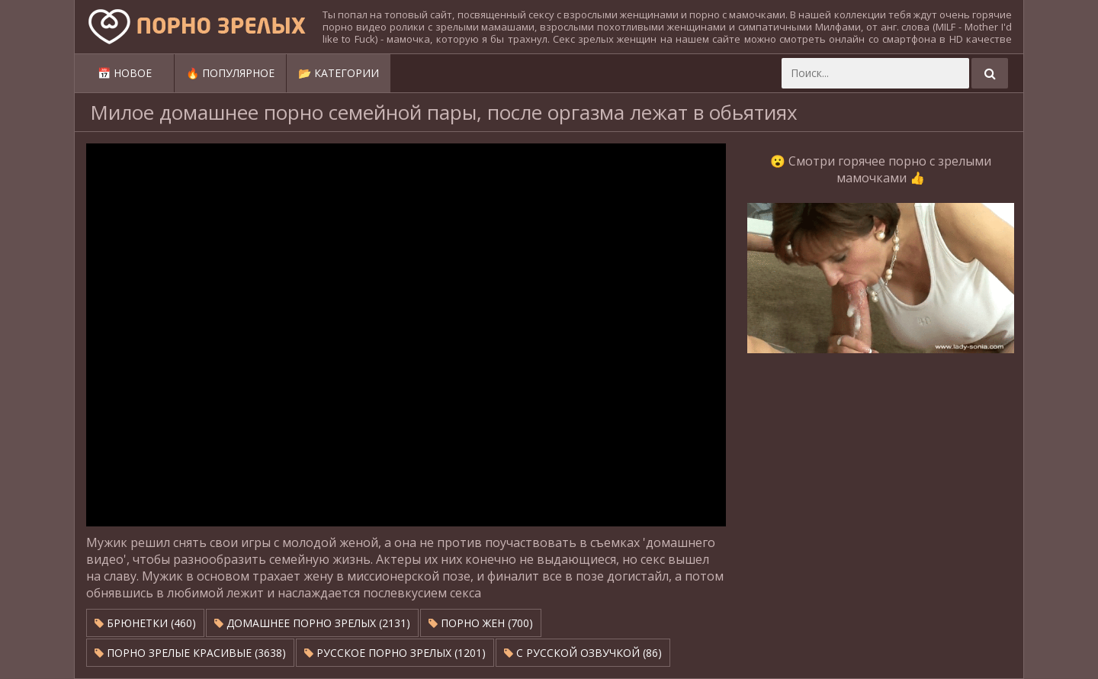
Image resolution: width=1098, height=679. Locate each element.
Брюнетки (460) (145, 623)
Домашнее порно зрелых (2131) (312, 623)
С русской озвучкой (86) (583, 652)
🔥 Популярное (230, 73)
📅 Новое (125, 73)
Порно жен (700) (481, 623)
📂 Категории (338, 73)
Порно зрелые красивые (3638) (190, 652)
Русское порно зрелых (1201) (395, 652)
